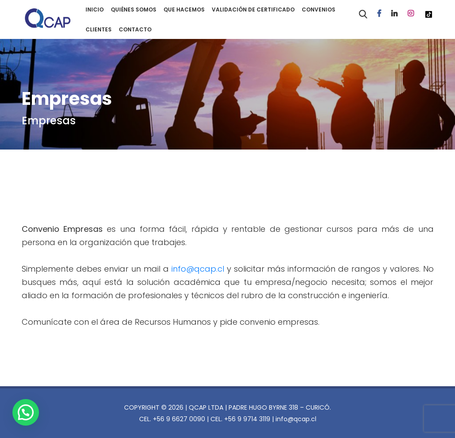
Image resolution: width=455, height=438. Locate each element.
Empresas (49, 120)
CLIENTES (99, 29)
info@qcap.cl (197, 268)
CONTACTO (135, 29)
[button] (28, 411)
